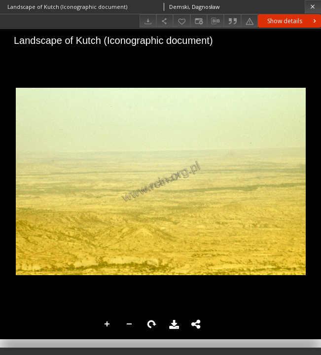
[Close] (313, 6)
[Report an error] (249, 21)
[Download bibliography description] (215, 21)
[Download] (148, 21)
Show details (292, 21)
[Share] (164, 21)
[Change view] (198, 21)
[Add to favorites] (181, 21)
